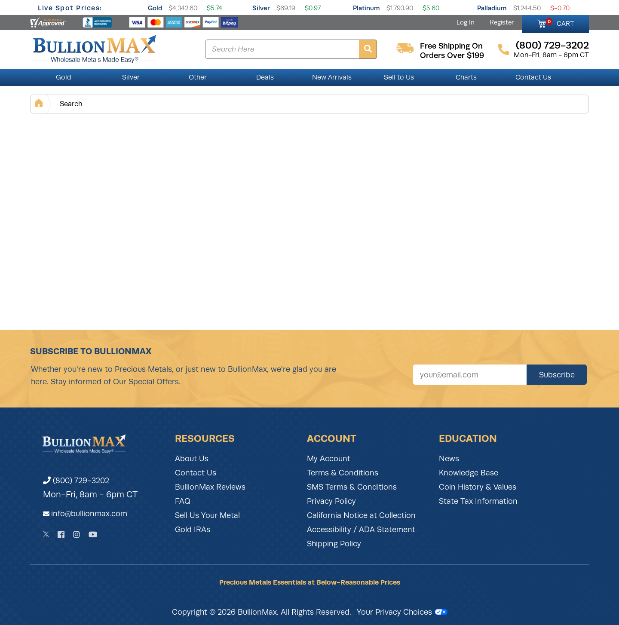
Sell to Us (399, 77)
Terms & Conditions (342, 473)
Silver (261, 8)
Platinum (366, 8)
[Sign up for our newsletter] (470, 375)
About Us (191, 458)
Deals (265, 77)
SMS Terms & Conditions (352, 487)
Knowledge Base (468, 473)
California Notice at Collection (361, 515)
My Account (328, 458)
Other (198, 77)
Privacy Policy (331, 501)
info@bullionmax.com (89, 513)
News (449, 458)
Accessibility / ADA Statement (361, 529)
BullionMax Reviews (210, 487)
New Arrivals (332, 77)
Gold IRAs (192, 529)
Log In (466, 22)
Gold (155, 8)
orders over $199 (452, 55)
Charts (466, 77)
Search (71, 104)
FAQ (182, 501)
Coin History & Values (477, 487)
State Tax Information (478, 501)
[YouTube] (93, 534)
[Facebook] (61, 534)
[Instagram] (76, 534)
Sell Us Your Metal (207, 515)
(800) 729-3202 (76, 480)
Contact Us (533, 77)
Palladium (492, 8)
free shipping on (451, 46)
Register (502, 22)
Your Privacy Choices (402, 612)
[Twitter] (46, 534)
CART (560, 22)
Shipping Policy (334, 543)
